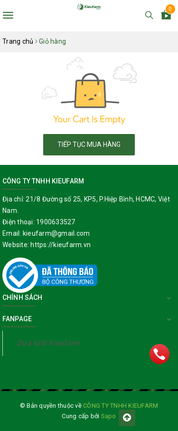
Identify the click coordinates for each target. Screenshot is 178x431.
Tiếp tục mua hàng (89, 144)
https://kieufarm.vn (60, 245)
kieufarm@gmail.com (56, 233)
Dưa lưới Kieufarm (48, 342)
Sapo (108, 416)
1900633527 (55, 222)
